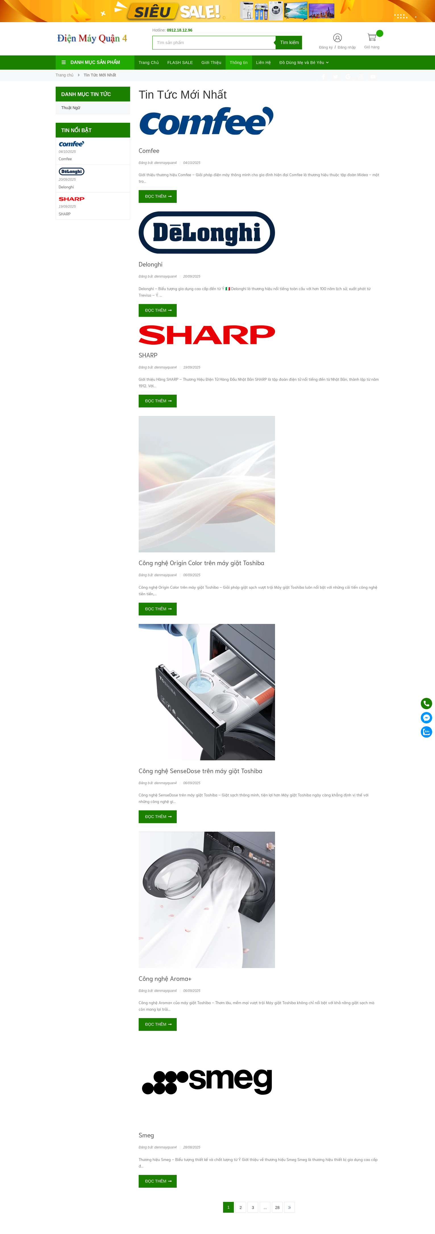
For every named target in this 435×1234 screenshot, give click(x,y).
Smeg (146, 1135)
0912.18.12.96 (180, 30)
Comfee (149, 150)
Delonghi (151, 264)
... (265, 1207)
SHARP (148, 355)
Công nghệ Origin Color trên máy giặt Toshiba (201, 562)
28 (277, 1207)
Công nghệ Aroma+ (165, 978)
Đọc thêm (158, 196)
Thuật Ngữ (70, 107)
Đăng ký (326, 47)
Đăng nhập (347, 47)
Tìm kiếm (289, 42)
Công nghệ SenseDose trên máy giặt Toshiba (200, 770)
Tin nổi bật (76, 130)
